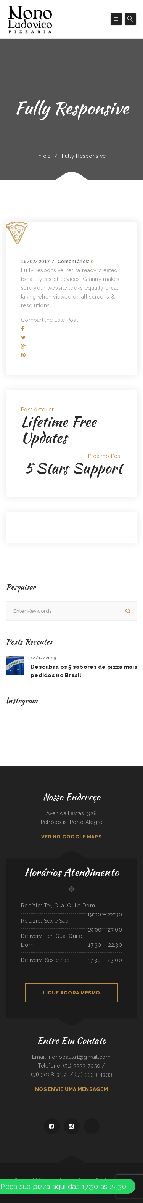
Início (44, 156)
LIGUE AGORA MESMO (71, 993)
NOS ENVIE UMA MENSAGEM (71, 1089)
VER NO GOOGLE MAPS (71, 837)
